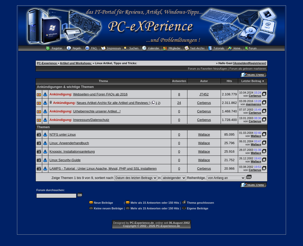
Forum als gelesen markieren (247, 68)
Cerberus (255, 95)
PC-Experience (47, 63)
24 (179, 103)
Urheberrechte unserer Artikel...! (96, 111)
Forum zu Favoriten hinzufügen (207, 68)
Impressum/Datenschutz (91, 120)
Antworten (179, 81)
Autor (204, 81)
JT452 (204, 94)
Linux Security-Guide (65, 160)
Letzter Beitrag (251, 81)
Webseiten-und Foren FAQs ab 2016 (100, 94)
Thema (103, 81)
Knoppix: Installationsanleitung (72, 151)
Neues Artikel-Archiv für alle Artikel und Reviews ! (113, 103)
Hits (229, 81)
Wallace (204, 134)
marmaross (253, 104)
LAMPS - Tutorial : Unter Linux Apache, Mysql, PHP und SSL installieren (103, 168)
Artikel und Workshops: (76, 63)
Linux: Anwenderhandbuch (69, 143)
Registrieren (257, 63)
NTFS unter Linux (62, 134)
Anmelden (241, 63)
